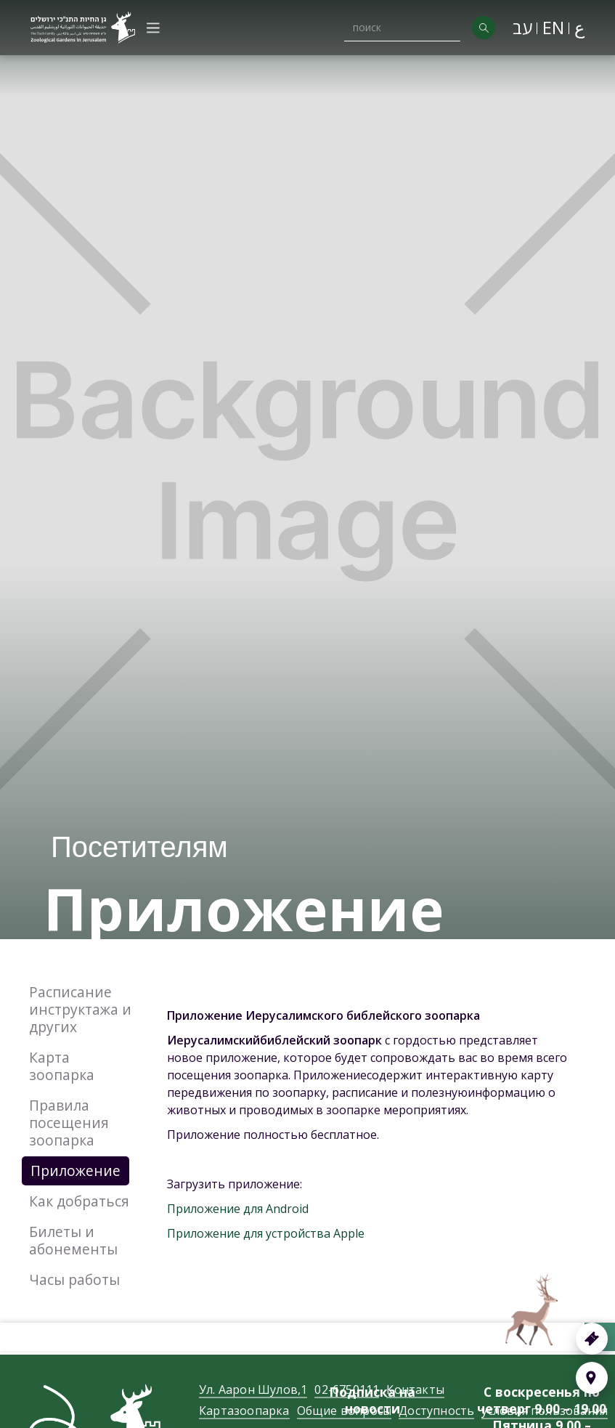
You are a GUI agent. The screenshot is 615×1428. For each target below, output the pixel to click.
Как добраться (79, 1201)
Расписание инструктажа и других (80, 1009)
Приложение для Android (238, 1209)
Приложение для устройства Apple (265, 1233)
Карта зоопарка (61, 1065)
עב (522, 27)
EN (553, 27)
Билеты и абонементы (73, 1240)
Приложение (75, 1170)
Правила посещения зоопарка (69, 1122)
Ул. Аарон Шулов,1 (253, 1404)
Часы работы (74, 1279)
